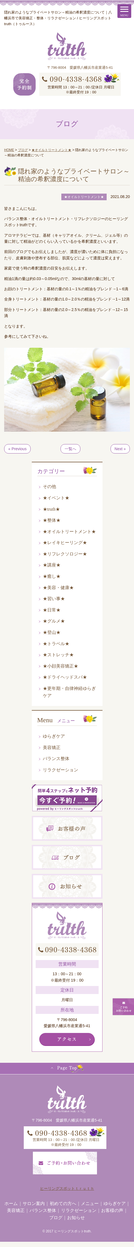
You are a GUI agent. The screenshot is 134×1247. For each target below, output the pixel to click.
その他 (49, 486)
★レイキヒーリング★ (65, 542)
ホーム (11, 1203)
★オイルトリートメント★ (69, 531)
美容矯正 (52, 747)
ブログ (55, 1217)
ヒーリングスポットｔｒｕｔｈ (67, 1188)
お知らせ (76, 1217)
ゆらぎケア (54, 736)
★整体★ (52, 520)
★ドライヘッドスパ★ (65, 677)
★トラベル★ (56, 643)
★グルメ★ (54, 621)
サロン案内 (34, 1203)
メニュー (90, 1203)
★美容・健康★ (58, 587)
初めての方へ (63, 1203)
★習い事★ (54, 598)
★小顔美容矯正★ (60, 666)
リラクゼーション (60, 770)
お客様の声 (112, 1210)
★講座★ (52, 565)
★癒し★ (52, 576)
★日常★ (52, 610)
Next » (120, 449)
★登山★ (52, 632)
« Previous (17, 449)
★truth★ (51, 509)
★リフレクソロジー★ (65, 554)
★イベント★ (56, 497)
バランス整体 (56, 758)
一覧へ (70, 449)
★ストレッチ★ (58, 654)
